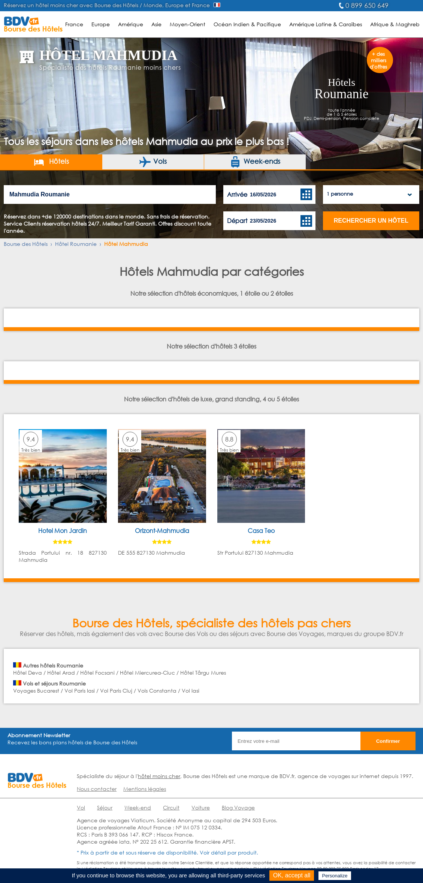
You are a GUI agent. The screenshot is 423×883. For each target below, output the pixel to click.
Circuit (171, 807)
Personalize (335, 876)
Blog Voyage (238, 807)
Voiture (200, 807)
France (74, 24)
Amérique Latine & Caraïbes (325, 24)
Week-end (137, 807)
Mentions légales (144, 788)
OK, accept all (292, 875)
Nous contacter (97, 788)
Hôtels (51, 162)
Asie (156, 24)
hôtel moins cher (159, 776)
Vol (81, 807)
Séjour (104, 807)
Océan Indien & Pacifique (247, 24)
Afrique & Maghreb (395, 24)
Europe (100, 24)
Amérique (130, 24)
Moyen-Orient (187, 24)
